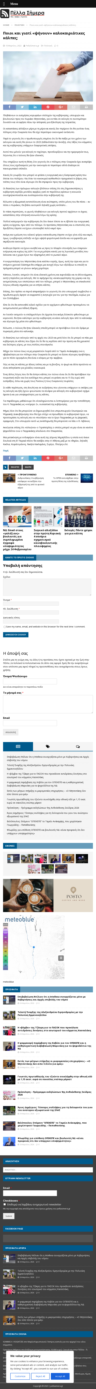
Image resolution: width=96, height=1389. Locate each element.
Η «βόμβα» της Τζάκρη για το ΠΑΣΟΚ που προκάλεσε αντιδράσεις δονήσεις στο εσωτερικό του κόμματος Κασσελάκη (54, 1029)
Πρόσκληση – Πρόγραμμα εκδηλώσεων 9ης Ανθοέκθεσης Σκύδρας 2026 (43, 807)
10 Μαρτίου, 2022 (14, 45)
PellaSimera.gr (32, 45)
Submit (9, 1216)
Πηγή (5, 450)
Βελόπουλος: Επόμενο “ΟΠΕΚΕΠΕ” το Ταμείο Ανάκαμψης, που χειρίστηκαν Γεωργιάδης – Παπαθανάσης (52, 1124)
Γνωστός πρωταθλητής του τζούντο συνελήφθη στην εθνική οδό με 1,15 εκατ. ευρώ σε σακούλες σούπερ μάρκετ (55, 1078)
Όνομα (7, 599)
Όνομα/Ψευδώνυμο (15, 676)
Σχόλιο (6, 576)
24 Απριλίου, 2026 (27, 1003)
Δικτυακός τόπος (11, 617)
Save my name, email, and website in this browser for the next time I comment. (45, 626)
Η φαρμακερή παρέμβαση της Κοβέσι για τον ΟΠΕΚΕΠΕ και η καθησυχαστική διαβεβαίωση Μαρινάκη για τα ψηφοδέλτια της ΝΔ (54, 1045)
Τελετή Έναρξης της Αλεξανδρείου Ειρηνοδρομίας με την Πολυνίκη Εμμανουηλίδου (50, 1013)
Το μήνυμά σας (13, 692)
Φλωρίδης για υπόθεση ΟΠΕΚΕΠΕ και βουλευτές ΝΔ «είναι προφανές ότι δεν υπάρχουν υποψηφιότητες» (51, 1139)
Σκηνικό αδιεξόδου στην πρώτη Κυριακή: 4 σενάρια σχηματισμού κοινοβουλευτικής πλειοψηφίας (47, 538)
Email (6, 718)
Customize (20, 1376)
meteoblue (8, 981)
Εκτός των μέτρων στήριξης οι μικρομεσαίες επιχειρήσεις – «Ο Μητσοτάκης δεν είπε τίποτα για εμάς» (54, 1062)
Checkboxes (11, 1200)
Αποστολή (11, 732)
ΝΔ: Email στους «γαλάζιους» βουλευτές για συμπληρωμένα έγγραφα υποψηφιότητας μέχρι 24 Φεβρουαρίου (17, 540)
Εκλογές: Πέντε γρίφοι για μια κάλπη (78, 532)
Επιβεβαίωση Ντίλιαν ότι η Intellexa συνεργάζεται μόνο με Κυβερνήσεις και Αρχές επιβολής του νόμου (52, 998)
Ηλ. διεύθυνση (11, 608)
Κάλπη (28, 467)
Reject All (40, 1376)
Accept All (60, 1376)
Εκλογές (15, 467)
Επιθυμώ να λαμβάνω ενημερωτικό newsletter (34, 1204)
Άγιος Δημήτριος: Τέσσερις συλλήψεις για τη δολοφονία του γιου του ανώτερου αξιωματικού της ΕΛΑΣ (55, 1109)
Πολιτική (48, 45)
